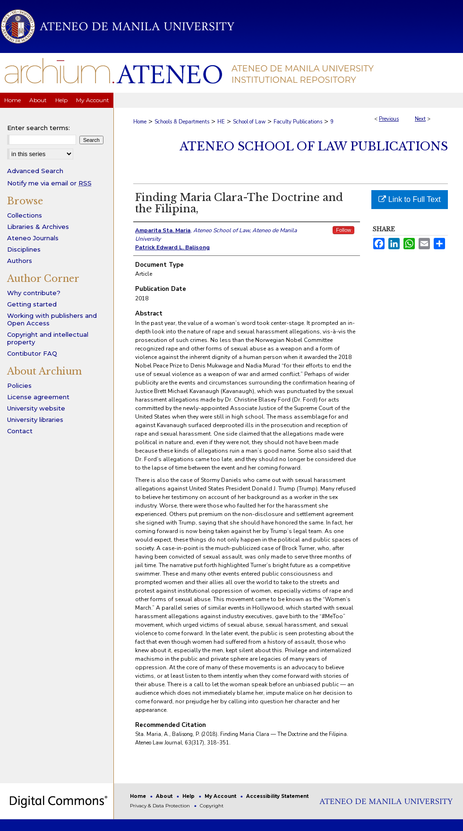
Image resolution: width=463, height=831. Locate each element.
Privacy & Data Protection (160, 806)
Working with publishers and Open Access (52, 319)
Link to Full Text (409, 199)
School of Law (249, 121)
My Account (221, 796)
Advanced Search (35, 171)
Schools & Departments (181, 121)
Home (139, 121)
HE (221, 121)
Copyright (211, 806)
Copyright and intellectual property (47, 338)
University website (36, 408)
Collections (24, 215)
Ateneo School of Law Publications (314, 146)
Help (189, 796)
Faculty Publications (298, 121)
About (165, 796)
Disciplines (24, 249)
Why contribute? (33, 293)
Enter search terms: (38, 127)
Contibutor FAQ (32, 353)
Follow (343, 230)
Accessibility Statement (277, 796)
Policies (19, 385)
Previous (389, 118)
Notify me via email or (49, 183)
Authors (19, 260)
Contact (20, 431)
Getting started (32, 304)
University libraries (35, 419)
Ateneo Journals (33, 238)
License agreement (38, 397)
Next (420, 118)
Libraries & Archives (38, 226)
